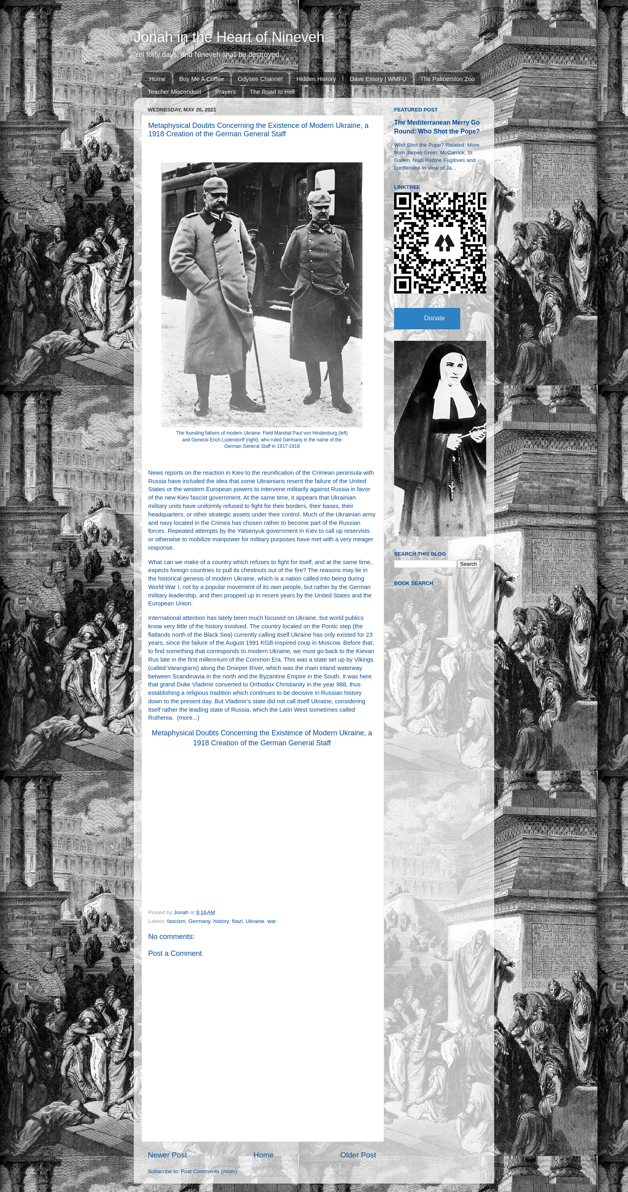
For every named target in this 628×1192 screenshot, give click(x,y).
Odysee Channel (260, 78)
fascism (176, 921)
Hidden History (316, 78)
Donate (434, 318)
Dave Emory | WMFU (378, 78)
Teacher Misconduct (174, 91)
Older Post (358, 1155)
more (186, 717)
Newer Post (167, 1155)
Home (157, 78)
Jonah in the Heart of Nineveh (229, 37)
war (271, 921)
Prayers (225, 91)
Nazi (237, 921)
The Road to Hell (272, 91)
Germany (200, 921)
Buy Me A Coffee (201, 78)
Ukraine (255, 921)
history (221, 921)
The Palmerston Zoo (448, 78)
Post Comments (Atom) (209, 1171)
